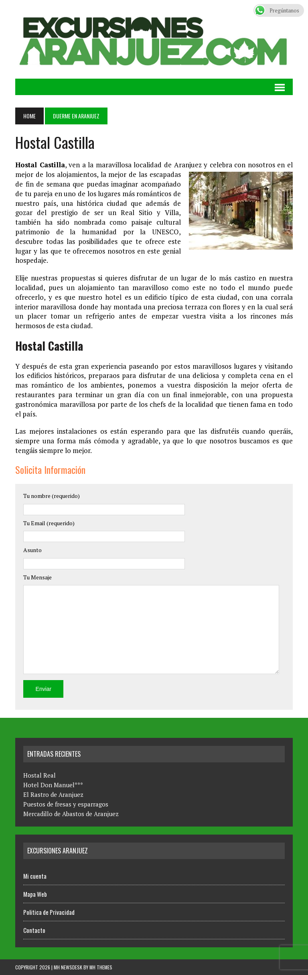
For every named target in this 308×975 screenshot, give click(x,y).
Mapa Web (35, 894)
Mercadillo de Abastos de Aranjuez (71, 814)
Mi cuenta (35, 875)
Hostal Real (39, 775)
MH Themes (100, 967)
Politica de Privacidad (49, 912)
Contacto (34, 930)
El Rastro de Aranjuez (53, 794)
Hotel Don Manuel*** (53, 785)
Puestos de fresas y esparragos (65, 804)
